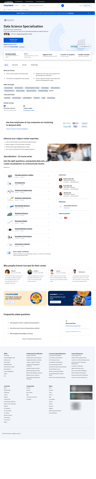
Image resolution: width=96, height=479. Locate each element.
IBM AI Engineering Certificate (33, 370)
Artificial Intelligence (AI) (9, 358)
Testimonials (34, 65)
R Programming (51, 98)
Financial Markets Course (54, 369)
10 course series (10, 54)
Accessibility (52, 399)
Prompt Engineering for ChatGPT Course (56, 374)
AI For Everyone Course (54, 360)
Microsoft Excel (7, 369)
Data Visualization (9, 88)
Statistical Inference (9, 91)
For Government (7, 411)
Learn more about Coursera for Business (17, 129)
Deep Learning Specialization (55, 364)
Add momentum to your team (57, 298)
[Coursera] (8, 5)
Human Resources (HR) (9, 367)
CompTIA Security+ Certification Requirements (78, 363)
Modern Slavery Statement (55, 411)
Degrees (6, 406)
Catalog (5, 397)
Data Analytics (7, 362)
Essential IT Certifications (77, 366)
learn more (78, 331)
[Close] (88, 13)
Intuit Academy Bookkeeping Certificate (33, 378)
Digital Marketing (8, 364)
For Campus (6, 413)
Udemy (5, 422)
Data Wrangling (45, 88)
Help (50, 397)
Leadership (6, 392)
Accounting (6, 355)
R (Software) (36, 98)
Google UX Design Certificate (33, 368)
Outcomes (15, 65)
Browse (9, 9)
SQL (5, 376)
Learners (28, 388)
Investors (51, 390)
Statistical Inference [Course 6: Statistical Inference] (21, 213)
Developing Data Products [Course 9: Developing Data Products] (23, 236)
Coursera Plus (7, 399)
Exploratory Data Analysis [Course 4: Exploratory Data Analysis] (23, 198)
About (6, 65)
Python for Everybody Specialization (57, 377)
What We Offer (7, 390)
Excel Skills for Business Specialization (57, 367)
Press (50, 388)
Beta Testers (29, 392)
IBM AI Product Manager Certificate (34, 373)
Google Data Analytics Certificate (34, 360)
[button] (23, 5)
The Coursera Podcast (31, 397)
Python (5, 373)
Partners (28, 390)
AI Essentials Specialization (55, 355)
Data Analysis (26, 9)
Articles (50, 404)
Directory (51, 406)
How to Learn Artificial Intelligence (79, 370)
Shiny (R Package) (17, 98)
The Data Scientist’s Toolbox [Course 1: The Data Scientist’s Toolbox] (24, 175)
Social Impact (7, 417)
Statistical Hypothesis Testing (32, 88)
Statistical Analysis (55, 88)
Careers (6, 395)
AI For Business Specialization (55, 358)
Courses (24, 65)
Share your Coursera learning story (79, 377)
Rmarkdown (7, 98)
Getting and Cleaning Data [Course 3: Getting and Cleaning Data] (23, 190)
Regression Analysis (31, 91)
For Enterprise (7, 408)
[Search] (62, 5)
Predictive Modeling (43, 91)
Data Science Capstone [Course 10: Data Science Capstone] (22, 244)
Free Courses (7, 420)
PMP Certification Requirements (78, 373)
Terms (50, 392)
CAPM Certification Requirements (79, 358)
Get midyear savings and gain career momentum (13, 298)
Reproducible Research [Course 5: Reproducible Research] (22, 206)
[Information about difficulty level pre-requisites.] (56, 56)
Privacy (50, 395)
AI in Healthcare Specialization (56, 362)
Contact (51, 401)
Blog (27, 395)
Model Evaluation (19, 88)
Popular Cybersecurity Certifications (79, 375)
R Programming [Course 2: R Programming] (20, 183)
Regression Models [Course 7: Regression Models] (21, 221)
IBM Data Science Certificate (32, 375)
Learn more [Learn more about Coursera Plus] (21, 47)
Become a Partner (8, 415)
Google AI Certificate (31, 355)
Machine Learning (20, 91)
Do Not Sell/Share (53, 413)
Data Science (17, 9)
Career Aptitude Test (76, 355)
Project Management (8, 371)
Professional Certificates (9, 401)
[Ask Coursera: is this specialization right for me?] (84, 46)
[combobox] (43, 5)
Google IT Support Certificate (33, 362)
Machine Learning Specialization (56, 371)
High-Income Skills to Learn (77, 368)
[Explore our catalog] (17, 5)
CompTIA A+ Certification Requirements (80, 360)
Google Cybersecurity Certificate (34, 358)
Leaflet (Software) (27, 98)
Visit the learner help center (73, 326)
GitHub (43, 98)
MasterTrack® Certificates (10, 404)
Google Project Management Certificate (33, 365)
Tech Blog (28, 399)
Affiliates (51, 408)
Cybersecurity (7, 360)
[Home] (4, 9)
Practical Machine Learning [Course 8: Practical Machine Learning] (23, 229)
